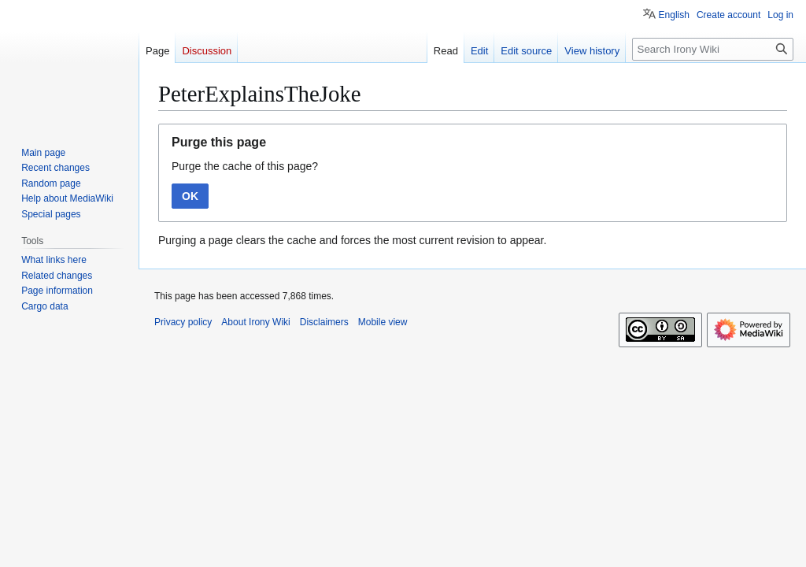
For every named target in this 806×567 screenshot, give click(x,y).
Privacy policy (183, 322)
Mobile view (383, 322)
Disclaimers (324, 322)
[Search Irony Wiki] (712, 49)
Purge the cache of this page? (245, 166)
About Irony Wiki (255, 322)
